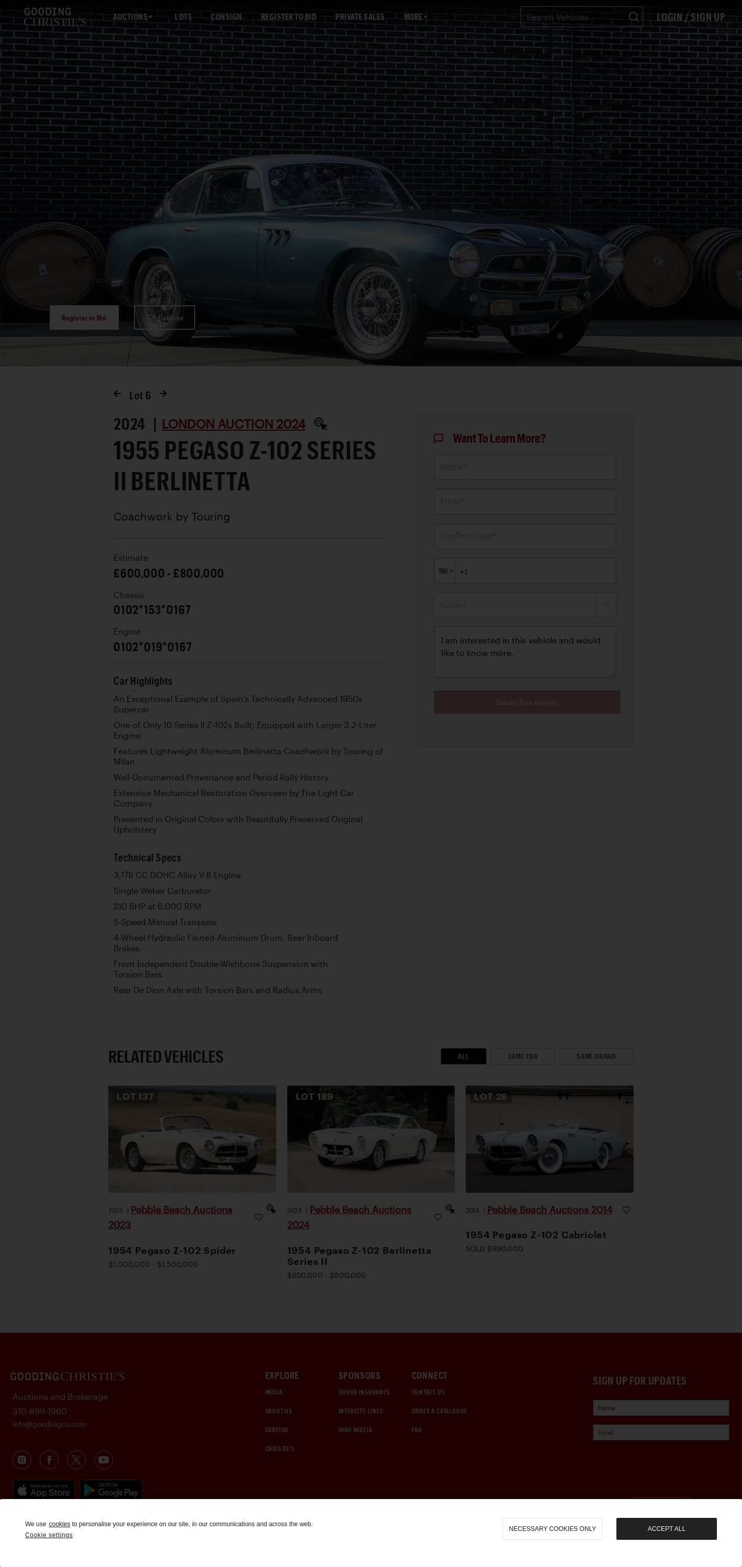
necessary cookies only (553, 1529)
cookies (59, 1524)
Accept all (666, 1529)
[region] (371, 1533)
